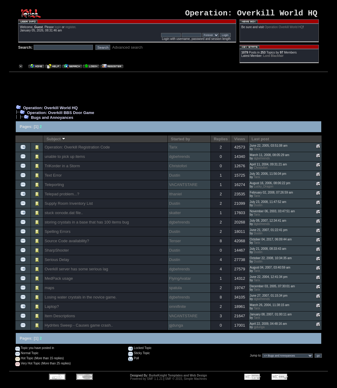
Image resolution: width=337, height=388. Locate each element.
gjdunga (176, 327)
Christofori (178, 167)
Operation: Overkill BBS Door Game (60, 114)
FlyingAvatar (180, 280)
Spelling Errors (57, 233)
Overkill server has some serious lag (76, 271)
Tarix (173, 149)
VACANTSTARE (183, 186)
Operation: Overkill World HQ (50, 109)
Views (239, 141)
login (58, 29)
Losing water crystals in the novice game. (81, 299)
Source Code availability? (67, 242)
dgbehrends (179, 158)
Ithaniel (175, 196)
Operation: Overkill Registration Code (77, 149)
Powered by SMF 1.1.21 (146, 380)
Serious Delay (57, 261)
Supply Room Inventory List (69, 205)
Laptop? (52, 308)
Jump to (255, 357)
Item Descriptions (60, 317)
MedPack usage (59, 280)
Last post (260, 141)
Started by (180, 141)
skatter (175, 214)
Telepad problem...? (62, 196)
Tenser (175, 242)
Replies (221, 141)
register (70, 29)
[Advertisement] (166, 89)
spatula (175, 289)
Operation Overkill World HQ (284, 29)
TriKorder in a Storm (62, 167)
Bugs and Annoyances (52, 119)
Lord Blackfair (273, 57)
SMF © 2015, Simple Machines (186, 380)
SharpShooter (57, 252)
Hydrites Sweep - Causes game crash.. (79, 327)
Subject (55, 141)
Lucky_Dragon (263, 188)
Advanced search (127, 49)
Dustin (174, 177)
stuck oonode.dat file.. (64, 214)
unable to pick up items (65, 158)
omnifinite (177, 308)
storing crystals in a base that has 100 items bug (87, 224)
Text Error (53, 177)
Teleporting (54, 186)
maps (49, 289)
